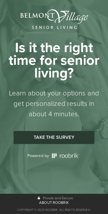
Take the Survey (54, 137)
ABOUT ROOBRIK (54, 202)
